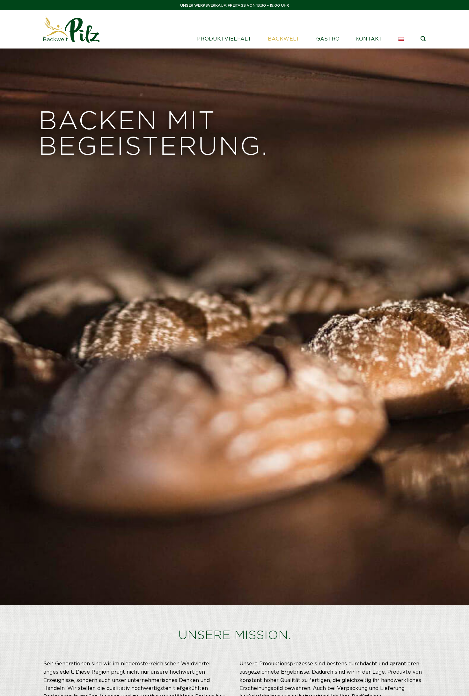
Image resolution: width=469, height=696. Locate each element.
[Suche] (423, 39)
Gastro (328, 39)
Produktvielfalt (224, 39)
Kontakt (369, 39)
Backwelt (284, 39)
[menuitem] (401, 39)
